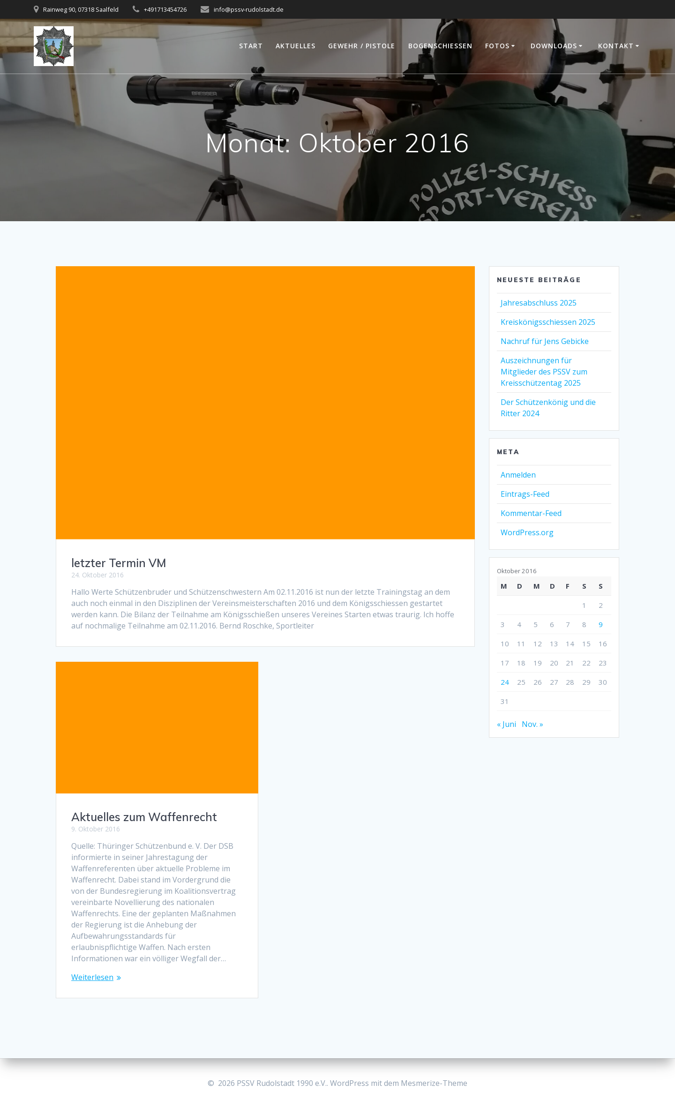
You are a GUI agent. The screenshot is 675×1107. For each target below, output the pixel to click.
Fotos (497, 45)
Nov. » (532, 724)
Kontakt (616, 45)
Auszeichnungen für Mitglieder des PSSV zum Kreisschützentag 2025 (544, 371)
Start (251, 45)
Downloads (554, 45)
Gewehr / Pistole (361, 45)
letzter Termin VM (118, 563)
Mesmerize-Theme (434, 1083)
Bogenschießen (440, 45)
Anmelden (518, 475)
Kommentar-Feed (531, 513)
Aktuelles (295, 45)
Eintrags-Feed (525, 494)
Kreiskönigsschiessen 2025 (548, 322)
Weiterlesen (92, 977)
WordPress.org (527, 532)
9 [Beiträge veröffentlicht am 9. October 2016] (601, 624)
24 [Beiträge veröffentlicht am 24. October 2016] (505, 682)
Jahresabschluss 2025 (539, 303)
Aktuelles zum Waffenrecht (144, 817)
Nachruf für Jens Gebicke (545, 341)
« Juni (506, 724)
